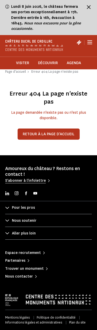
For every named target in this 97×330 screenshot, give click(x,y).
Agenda (74, 62)
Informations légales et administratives (33, 322)
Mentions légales (17, 317)
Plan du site (77, 322)
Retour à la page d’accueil (48, 134)
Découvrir (48, 62)
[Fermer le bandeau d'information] (89, 7)
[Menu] (89, 42)
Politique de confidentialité (56, 317)
